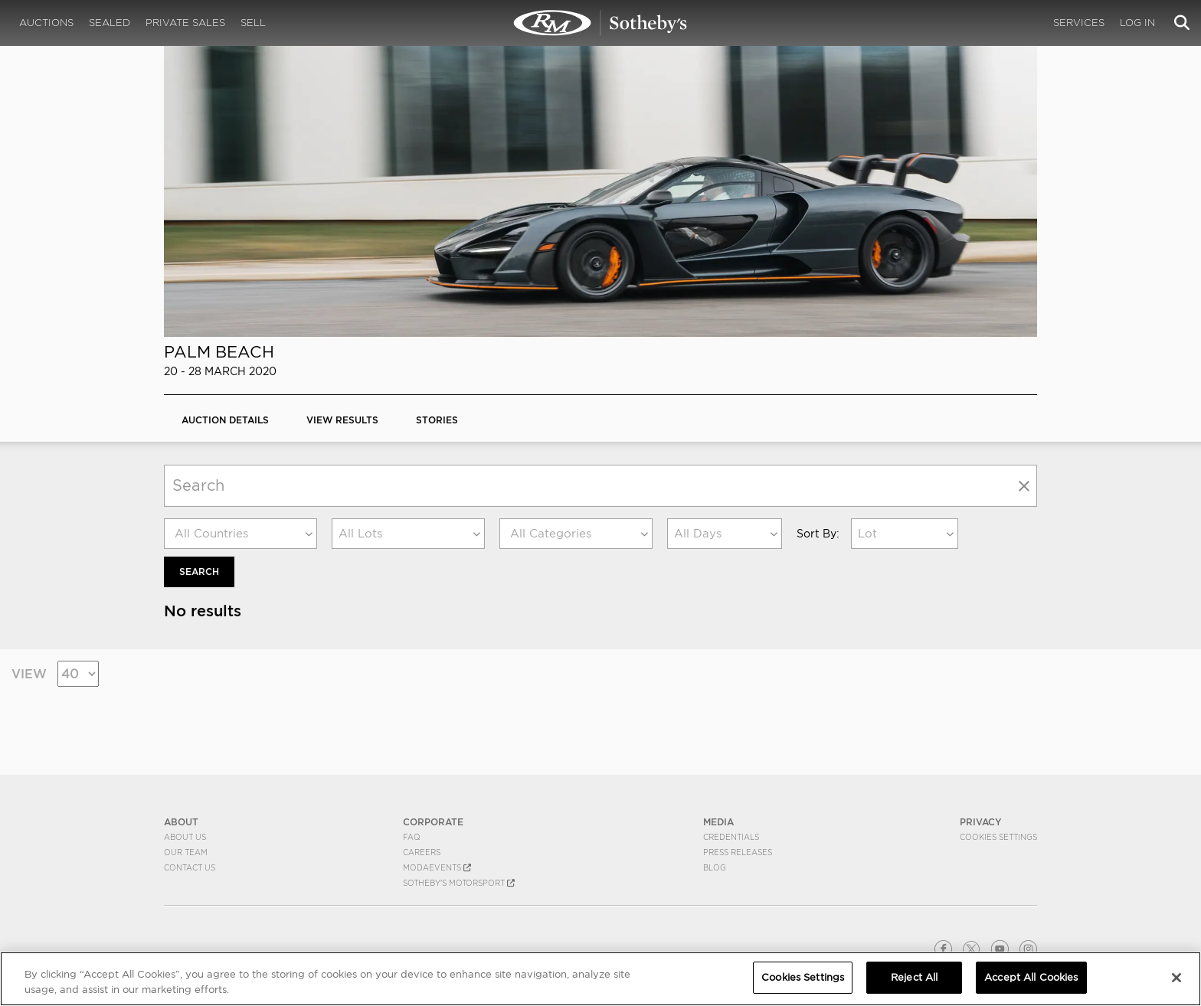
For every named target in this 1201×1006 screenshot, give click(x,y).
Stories (437, 420)
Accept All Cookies (1031, 977)
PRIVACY (981, 822)
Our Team (186, 852)
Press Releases (737, 852)
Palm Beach (219, 351)
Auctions (46, 22)
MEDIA (718, 822)
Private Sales (185, 22)
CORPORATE (433, 822)
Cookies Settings (998, 836)
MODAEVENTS (437, 867)
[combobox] (240, 533)
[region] (600, 979)
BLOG (714, 867)
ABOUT (181, 822)
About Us (185, 836)
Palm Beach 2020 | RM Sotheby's (600, 23)
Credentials (731, 836)
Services (1078, 22)
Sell (253, 22)
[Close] (1176, 978)
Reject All (914, 977)
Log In (1137, 22)
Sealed (109, 22)
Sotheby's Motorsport (459, 882)
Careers (421, 852)
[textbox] (241, 533)
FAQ (412, 836)
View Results (342, 420)
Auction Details (225, 420)
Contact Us (189, 867)
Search (199, 571)
